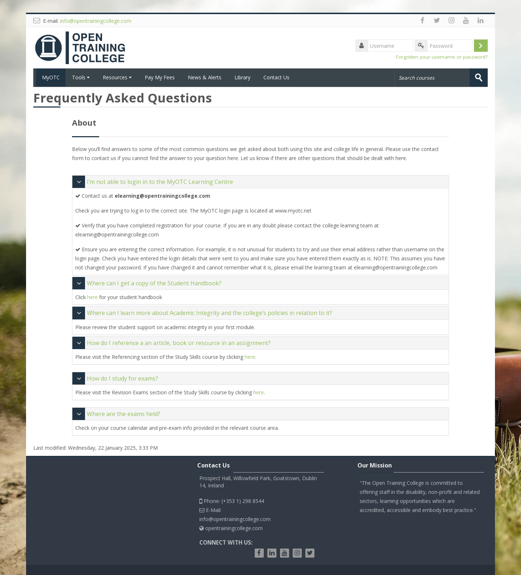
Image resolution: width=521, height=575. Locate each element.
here (92, 297)
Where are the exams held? (123, 413)
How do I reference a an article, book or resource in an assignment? (179, 343)
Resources (117, 77)
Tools (81, 77)
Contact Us (276, 77)
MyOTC (49, 77)
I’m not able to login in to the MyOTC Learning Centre (160, 181)
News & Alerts (204, 77)
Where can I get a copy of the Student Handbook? (154, 283)
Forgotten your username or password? (442, 57)
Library (242, 77)
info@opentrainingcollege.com (95, 20)
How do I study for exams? (122, 378)
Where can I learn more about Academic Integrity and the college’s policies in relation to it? (209, 313)
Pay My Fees (160, 77)
